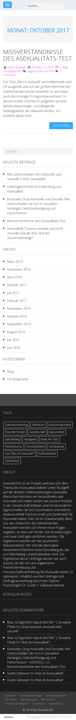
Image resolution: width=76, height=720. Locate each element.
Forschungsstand (60, 425)
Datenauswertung (16, 425)
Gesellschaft (37, 432)
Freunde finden (15, 432)
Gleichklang (12, 439)
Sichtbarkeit (56, 446)
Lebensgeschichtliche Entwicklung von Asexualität (34, 188)
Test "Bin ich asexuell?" (19, 453)
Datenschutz (55, 703)
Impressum (38, 703)
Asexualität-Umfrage (31, 695)
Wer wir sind (48, 699)
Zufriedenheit (47, 453)
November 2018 (19, 269)
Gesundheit (56, 432)
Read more (61, 126)
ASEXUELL (8, 717)
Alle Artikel (11, 699)
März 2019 (15, 261)
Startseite (10, 695)
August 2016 (16, 332)
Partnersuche (13, 446)
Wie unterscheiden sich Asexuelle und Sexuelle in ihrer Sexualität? (34, 176)
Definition (38, 425)
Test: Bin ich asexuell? (16, 703)
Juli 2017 (13, 293)
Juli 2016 (13, 340)
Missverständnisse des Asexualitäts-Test (37, 55)
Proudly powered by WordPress (41, 716)
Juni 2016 (13, 347)
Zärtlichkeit (12, 461)
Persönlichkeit (35, 446)
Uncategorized (12, 71)
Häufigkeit (30, 439)
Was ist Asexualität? (35, 642)
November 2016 (19, 308)
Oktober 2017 (17, 285)
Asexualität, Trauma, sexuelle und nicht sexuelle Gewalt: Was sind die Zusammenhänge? (35, 233)
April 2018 (14, 277)
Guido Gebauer (16, 67)
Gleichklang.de (29, 699)
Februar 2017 (17, 300)
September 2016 (19, 324)
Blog (65, 67)
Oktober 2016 (17, 316)
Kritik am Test (45, 71)
